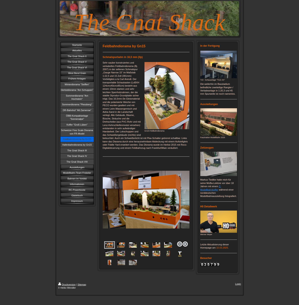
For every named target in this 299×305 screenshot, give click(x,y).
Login (238, 284)
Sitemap (82, 284)
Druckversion (67, 284)
